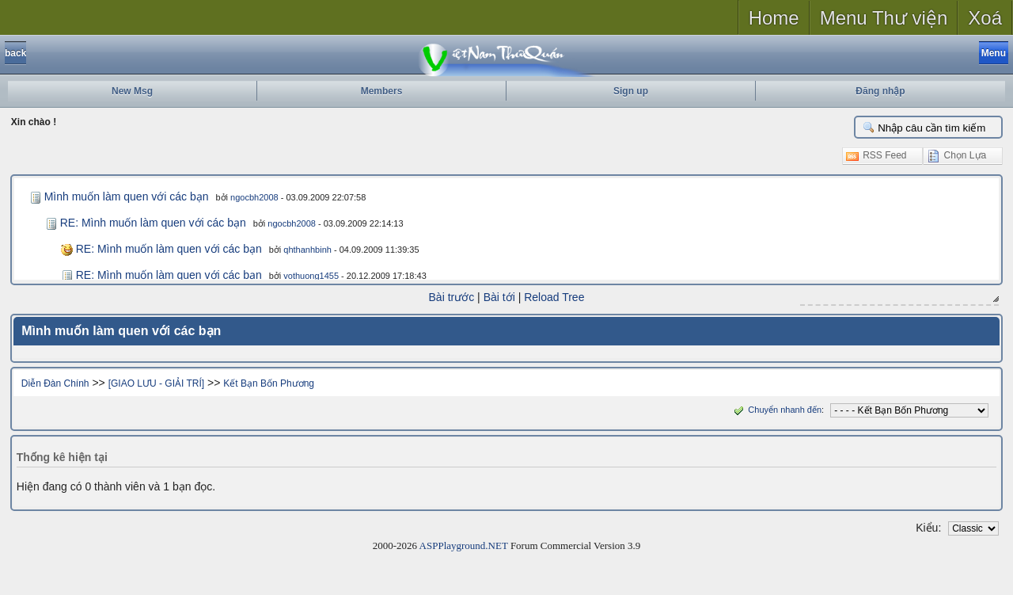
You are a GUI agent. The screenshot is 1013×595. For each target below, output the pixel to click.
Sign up (630, 91)
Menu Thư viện (884, 18)
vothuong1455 (311, 275)
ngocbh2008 (254, 197)
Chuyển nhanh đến (775, 409)
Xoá (985, 18)
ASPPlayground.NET (463, 545)
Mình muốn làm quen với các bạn (126, 196)
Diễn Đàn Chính (55, 383)
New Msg (132, 91)
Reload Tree (554, 297)
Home (774, 18)
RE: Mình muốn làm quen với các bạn (153, 222)
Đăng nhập (880, 91)
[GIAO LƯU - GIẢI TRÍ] (156, 383)
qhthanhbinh (307, 249)
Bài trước (452, 297)
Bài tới (499, 297)
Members (382, 91)
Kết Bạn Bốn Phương (268, 383)
